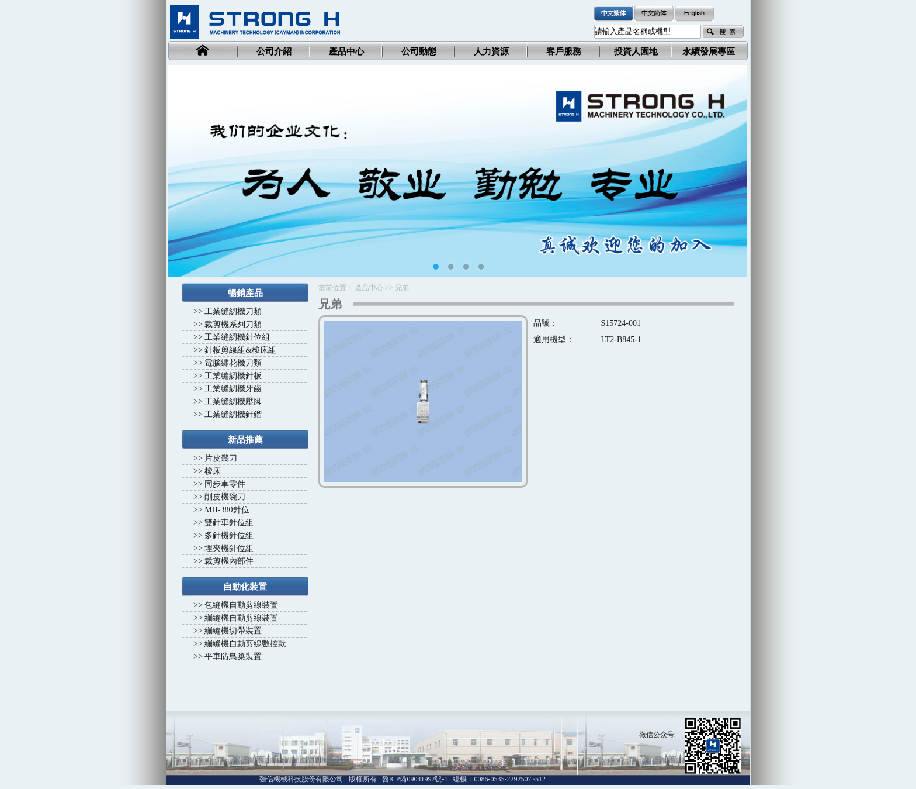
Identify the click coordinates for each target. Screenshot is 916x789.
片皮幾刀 (220, 458)
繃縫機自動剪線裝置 (241, 618)
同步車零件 (224, 484)
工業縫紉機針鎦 (233, 414)
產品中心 (369, 288)
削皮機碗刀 (224, 496)
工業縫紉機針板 (233, 375)
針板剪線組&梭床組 (240, 350)
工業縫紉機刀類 (233, 311)
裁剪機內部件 (229, 561)
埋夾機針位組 (229, 548)
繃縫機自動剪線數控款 (245, 643)
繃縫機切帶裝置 (233, 630)
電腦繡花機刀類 (233, 363)
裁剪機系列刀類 (233, 324)
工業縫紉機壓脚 (233, 401)
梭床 (212, 471)
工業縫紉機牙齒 (233, 388)
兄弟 (402, 288)
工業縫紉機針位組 (237, 337)
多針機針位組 (229, 535)
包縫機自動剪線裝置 (241, 605)
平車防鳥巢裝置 (233, 656)
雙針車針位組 (229, 522)
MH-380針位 (226, 509)
